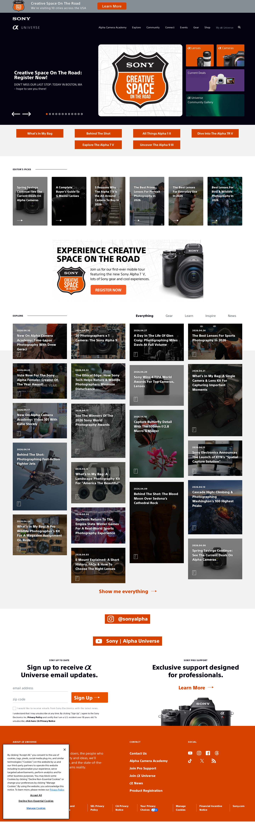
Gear (196, 27)
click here (31, 721)
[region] (36, 781)
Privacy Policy (34, 717)
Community (153, 27)
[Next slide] (26, 113)
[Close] (65, 749)
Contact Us (138, 754)
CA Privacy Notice (46, 721)
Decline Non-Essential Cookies (36, 800)
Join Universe (142, 776)
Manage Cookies (36, 808)
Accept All (36, 795)
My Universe (224, 27)
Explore (136, 27)
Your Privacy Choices (149, 808)
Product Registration (146, 791)
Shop (207, 27)
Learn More (111, 6)
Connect (169, 27)
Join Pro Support (143, 769)
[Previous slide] (16, 113)
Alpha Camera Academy (112, 27)
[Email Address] (40, 688)
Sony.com (238, 806)
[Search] (239, 27)
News (136, 783)
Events (184, 27)
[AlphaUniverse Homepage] (26, 27)
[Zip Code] (40, 699)
